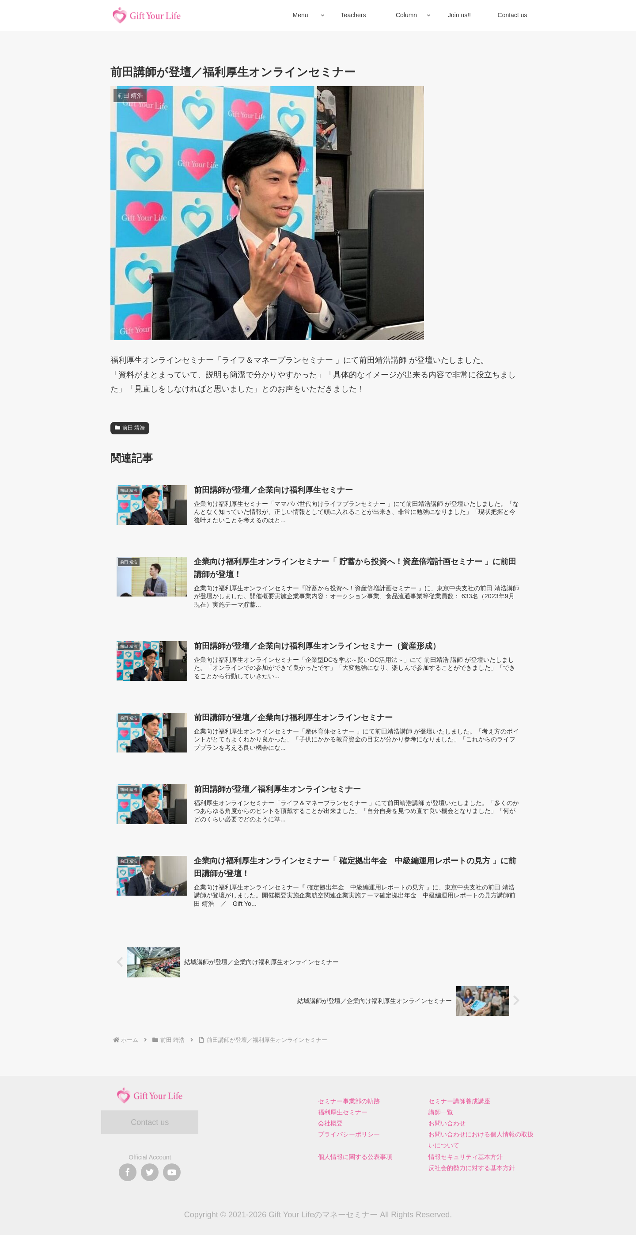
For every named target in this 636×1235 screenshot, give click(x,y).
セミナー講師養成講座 (459, 1101)
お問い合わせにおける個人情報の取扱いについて (481, 1140)
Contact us (150, 1122)
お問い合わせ (447, 1123)
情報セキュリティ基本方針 (465, 1156)
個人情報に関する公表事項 (355, 1156)
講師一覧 (440, 1112)
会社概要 (330, 1123)
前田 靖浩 (130, 428)
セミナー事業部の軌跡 (349, 1101)
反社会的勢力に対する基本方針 (471, 1167)
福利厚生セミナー (342, 1112)
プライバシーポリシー (349, 1134)
